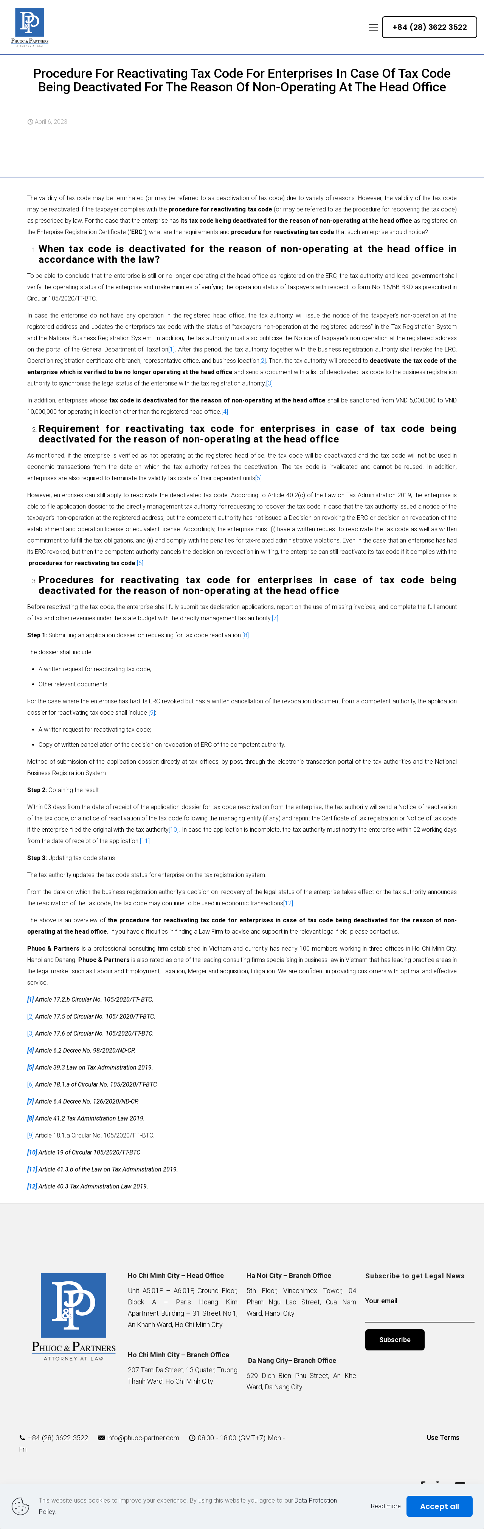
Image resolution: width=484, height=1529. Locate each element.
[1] (171, 349)
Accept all (439, 1506)
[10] (173, 829)
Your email (420, 1309)
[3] (269, 383)
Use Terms (443, 1437)
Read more (386, 1506)
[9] (152, 712)
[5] (258, 478)
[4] (225, 411)
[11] (145, 841)
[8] (245, 635)
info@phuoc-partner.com (143, 1438)
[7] (275, 618)
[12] (288, 903)
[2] (262, 360)
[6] (140, 563)
